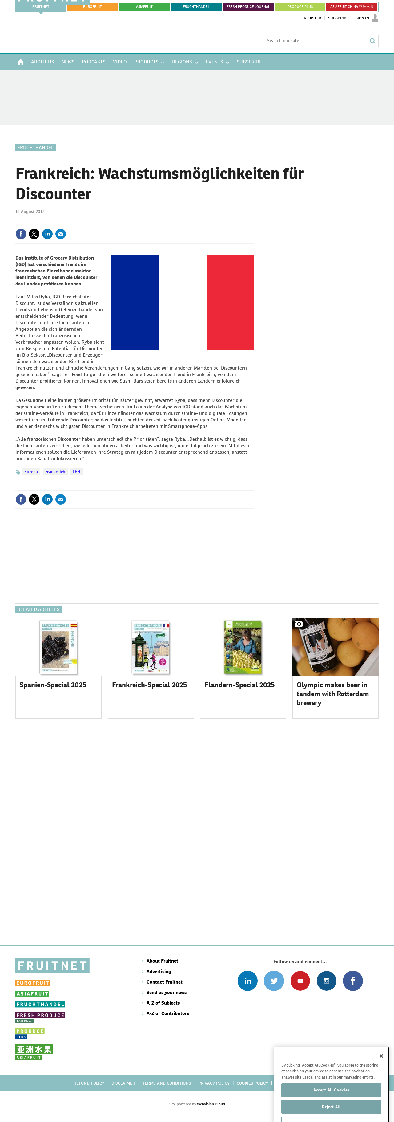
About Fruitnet (162, 961)
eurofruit (92, 6)
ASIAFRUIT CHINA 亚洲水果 (352, 6)
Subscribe (338, 18)
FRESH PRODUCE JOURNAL (248, 6)
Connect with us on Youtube (300, 981)
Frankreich (55, 471)
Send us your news (167, 992)
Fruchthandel (35, 147)
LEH (76, 471)
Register (312, 18)
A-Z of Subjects (163, 1003)
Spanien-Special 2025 (53, 685)
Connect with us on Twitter (274, 981)
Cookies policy (252, 1083)
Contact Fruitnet (165, 982)
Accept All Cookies (331, 1100)
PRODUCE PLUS (300, 6)
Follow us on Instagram (326, 981)
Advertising (159, 971)
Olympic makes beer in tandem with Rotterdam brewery (333, 693)
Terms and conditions (166, 1083)
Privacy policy (214, 1083)
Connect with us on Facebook (353, 981)
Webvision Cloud (211, 1104)
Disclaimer (123, 1083)
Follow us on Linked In (248, 981)
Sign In (362, 18)
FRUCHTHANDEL (196, 6)
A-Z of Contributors (168, 1013)
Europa (31, 471)
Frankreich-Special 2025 (149, 685)
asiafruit (144, 6)
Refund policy (89, 1083)
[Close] (381, 1066)
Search (372, 41)
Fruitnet (40, 6)
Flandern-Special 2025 (239, 685)
